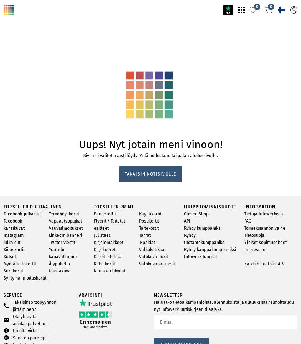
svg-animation (56, 46)
